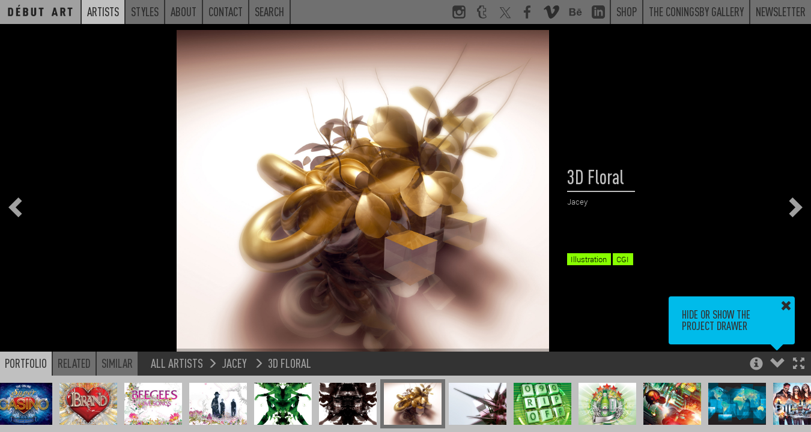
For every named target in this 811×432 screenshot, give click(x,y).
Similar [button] (117, 363)
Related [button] (74, 363)
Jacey (235, 363)
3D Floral (289, 363)
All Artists (177, 363)
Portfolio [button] (26, 363)
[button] (798, 364)
